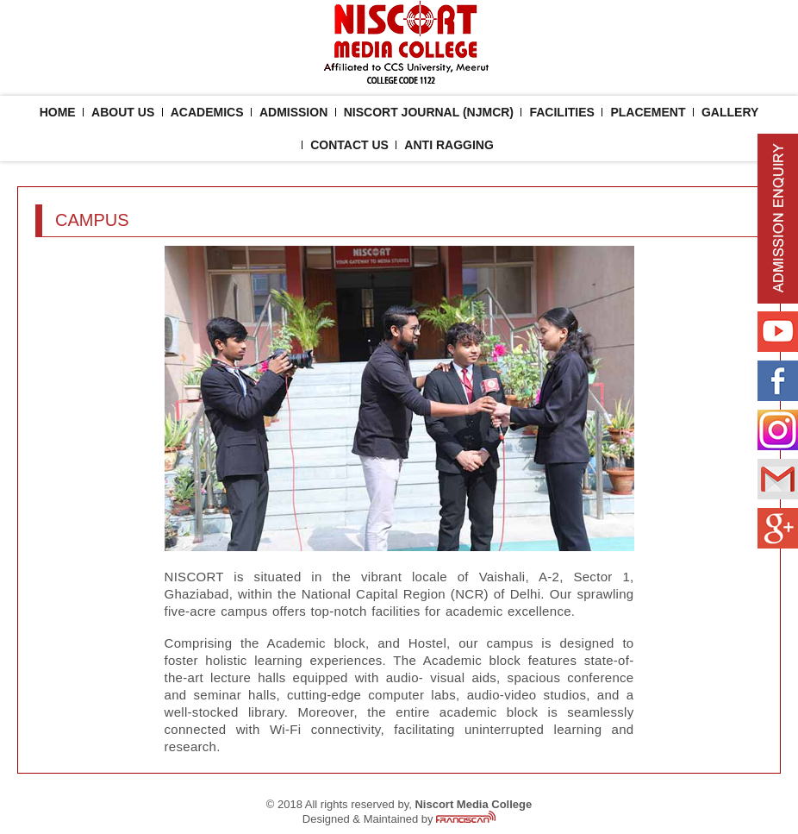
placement (647, 112)
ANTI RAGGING (448, 145)
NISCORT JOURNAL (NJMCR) (429, 112)
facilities (561, 112)
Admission (293, 112)
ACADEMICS (207, 112)
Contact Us (349, 145)
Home (58, 112)
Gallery (729, 112)
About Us (122, 112)
